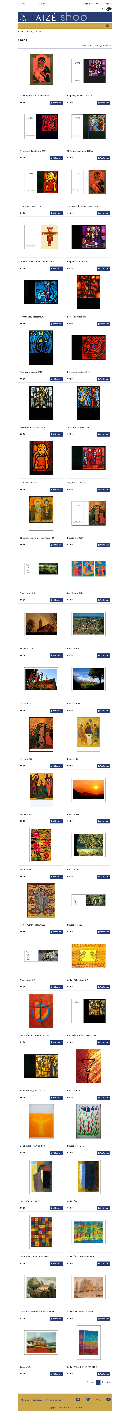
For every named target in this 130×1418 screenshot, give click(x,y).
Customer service (53, 1400)
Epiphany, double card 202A (79, 95)
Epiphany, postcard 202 (78, 261)
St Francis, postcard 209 (78, 427)
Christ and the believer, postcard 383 (37, 538)
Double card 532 (27, 980)
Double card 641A (75, 593)
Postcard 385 (26, 814)
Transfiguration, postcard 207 (33, 427)
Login (98, 3)
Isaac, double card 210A (30, 206)
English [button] (86, 3)
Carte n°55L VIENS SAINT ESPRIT (35, 1256)
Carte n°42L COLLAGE (30, 1201)
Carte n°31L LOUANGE (77, 980)
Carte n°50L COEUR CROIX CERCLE (36, 1035)
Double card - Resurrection (32, 1146)
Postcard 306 (26, 759)
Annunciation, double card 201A (81, 1035)
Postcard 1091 (73, 648)
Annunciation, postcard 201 (32, 1090)
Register (108, 3)
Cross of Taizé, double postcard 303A (37, 261)
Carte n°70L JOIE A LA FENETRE (82, 1367)
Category (29, 31)
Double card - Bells (76, 1146)
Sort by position (102, 46)
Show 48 (86, 46)
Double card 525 (74, 925)
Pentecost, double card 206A (33, 151)
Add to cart (56, 103)
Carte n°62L (25, 1367)
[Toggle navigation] (107, 25)
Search (42, 3)
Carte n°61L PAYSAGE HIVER (80, 1311)
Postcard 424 (26, 869)
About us (25, 1400)
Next (109, 1382)
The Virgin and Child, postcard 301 (35, 95)
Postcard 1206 (73, 1090)
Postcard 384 (73, 759)
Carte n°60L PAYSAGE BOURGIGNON (37, 1311)
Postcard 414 (73, 814)
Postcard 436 (73, 869)
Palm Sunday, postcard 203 (32, 317)
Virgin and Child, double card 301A (82, 206)
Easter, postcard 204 (76, 317)
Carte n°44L (72, 1201)
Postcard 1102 (26, 704)
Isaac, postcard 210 (28, 482)
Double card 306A (75, 538)
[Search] (28, 3)
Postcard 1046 (73, 704)
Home (20, 31)
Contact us (37, 1400)
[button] (106, 8)
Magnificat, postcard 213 (78, 482)
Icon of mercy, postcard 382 (32, 925)
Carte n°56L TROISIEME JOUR (81, 1256)
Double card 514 (27, 593)
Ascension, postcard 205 (31, 372)
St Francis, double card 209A (80, 151)
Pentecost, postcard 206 (78, 372)
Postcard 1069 (26, 648)
